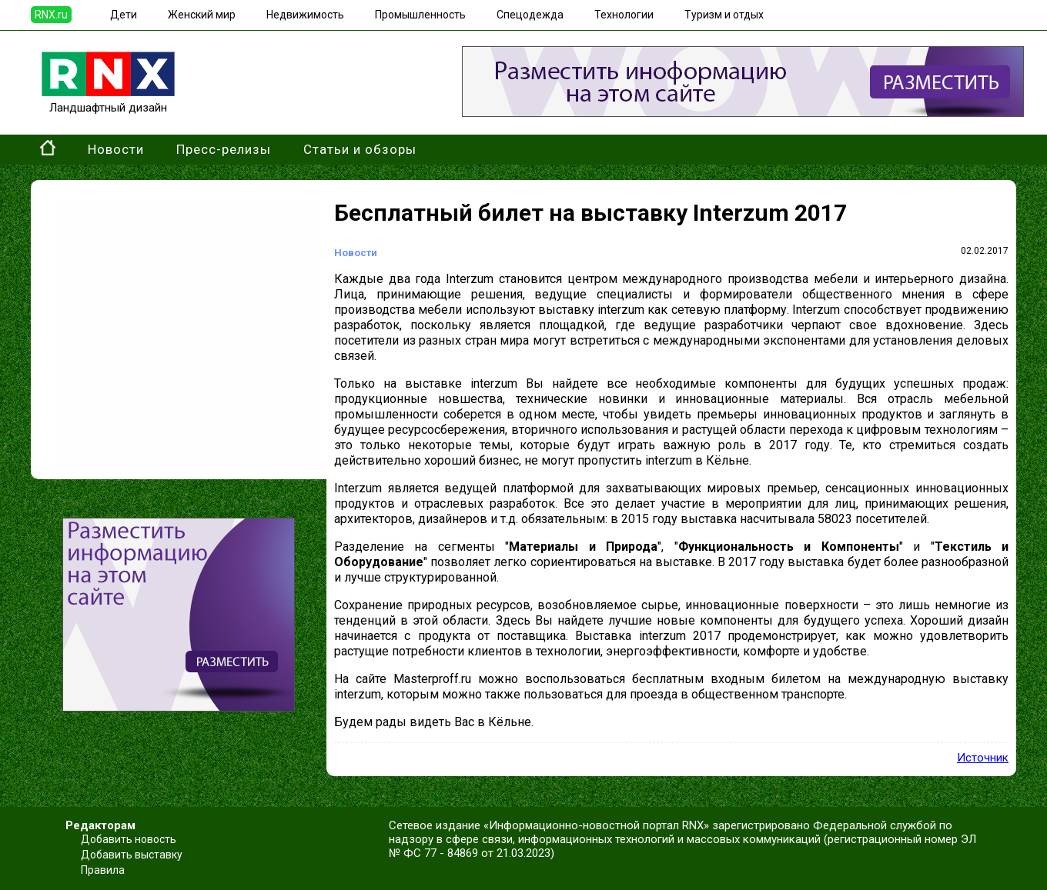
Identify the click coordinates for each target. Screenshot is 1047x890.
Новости (116, 149)
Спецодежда (530, 14)
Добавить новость (128, 839)
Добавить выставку (131, 854)
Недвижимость (305, 14)
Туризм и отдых (724, 14)
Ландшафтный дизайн (108, 101)
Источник (983, 758)
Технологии (624, 14)
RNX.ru (51, 14)
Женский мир (202, 14)
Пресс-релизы (223, 149)
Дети (123, 14)
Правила (103, 870)
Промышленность (420, 14)
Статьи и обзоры (359, 149)
